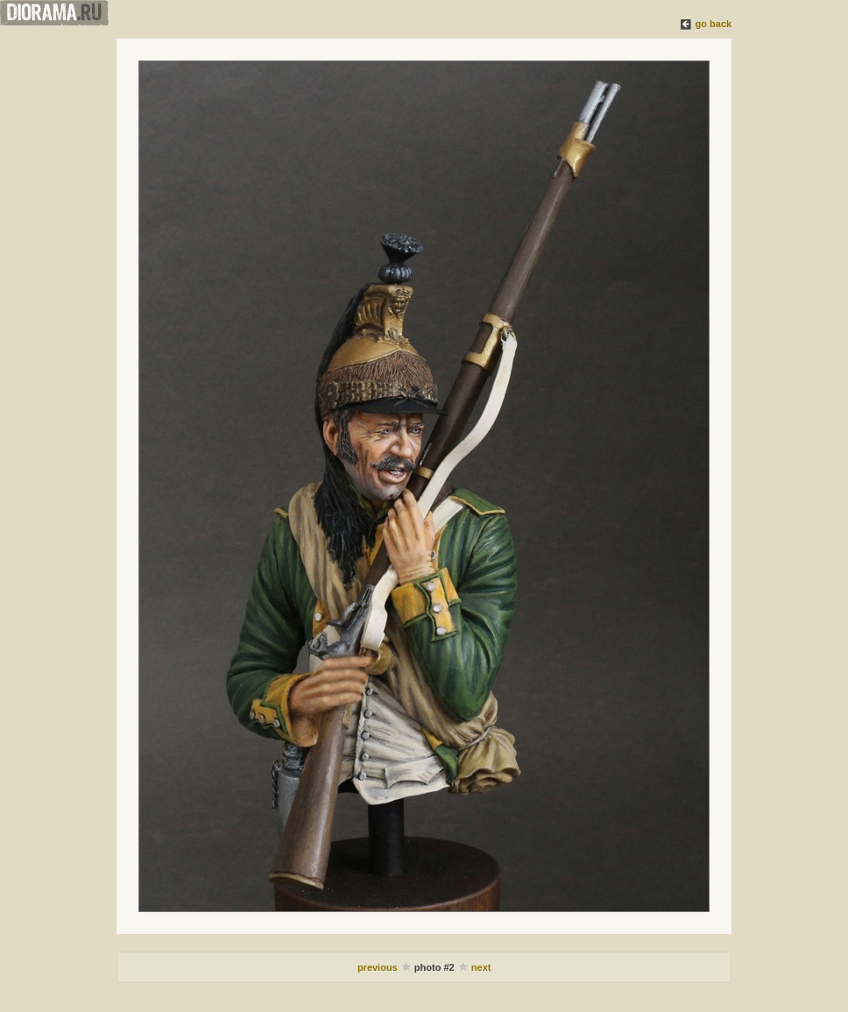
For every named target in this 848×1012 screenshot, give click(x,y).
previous (378, 967)
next (481, 967)
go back (714, 23)
